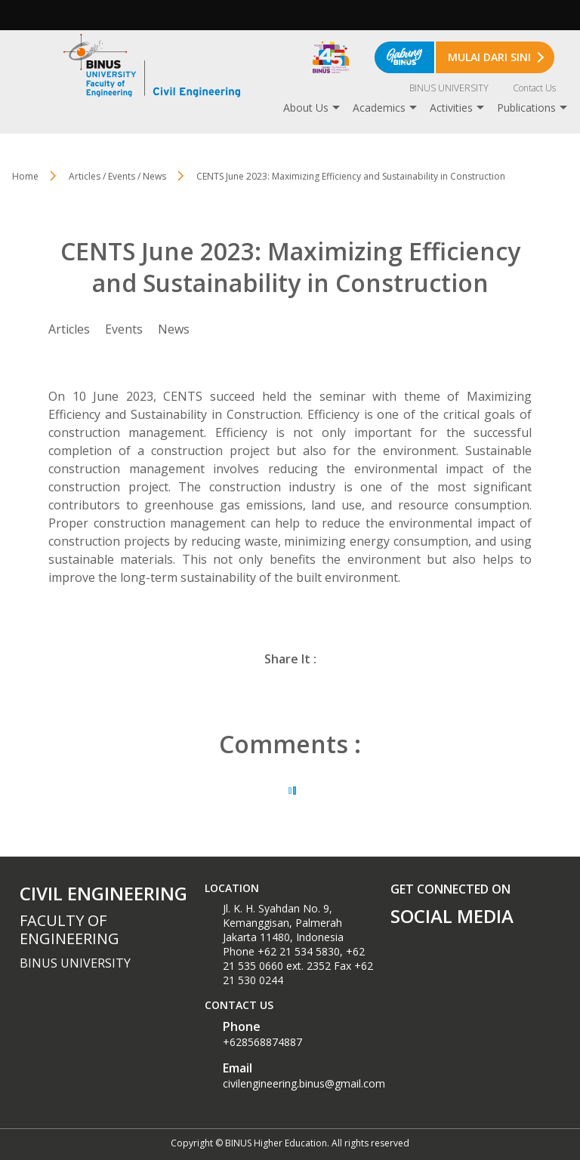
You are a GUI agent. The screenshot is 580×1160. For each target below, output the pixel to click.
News (174, 329)
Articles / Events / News (117, 176)
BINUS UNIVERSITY (449, 88)
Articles (69, 329)
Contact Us (534, 88)
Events (124, 329)
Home (25, 176)
